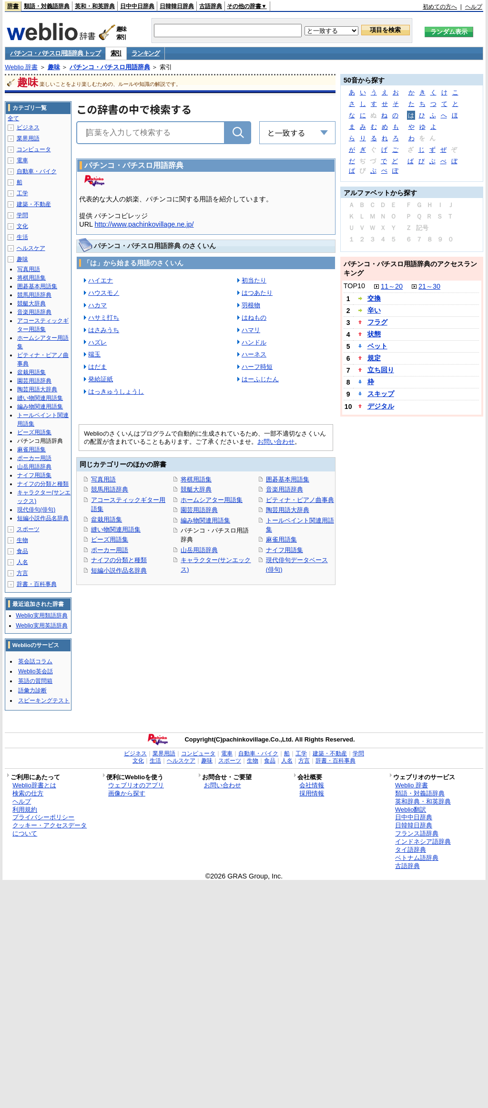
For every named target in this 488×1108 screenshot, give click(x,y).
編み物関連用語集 (205, 520)
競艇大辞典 (196, 489)
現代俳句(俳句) (36, 509)
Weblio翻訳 (410, 809)
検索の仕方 (27, 793)
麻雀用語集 (281, 539)
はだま (97, 366)
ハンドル (254, 342)
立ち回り (380, 370)
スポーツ (28, 529)
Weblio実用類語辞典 (41, 615)
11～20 (392, 286)
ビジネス (28, 127)
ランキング (146, 53)
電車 (22, 160)
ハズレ (97, 342)
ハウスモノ (103, 292)
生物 (22, 540)
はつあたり (257, 292)
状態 (374, 334)
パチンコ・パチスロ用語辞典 (110, 67)
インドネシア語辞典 (423, 841)
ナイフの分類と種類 (119, 560)
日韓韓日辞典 (177, 6)
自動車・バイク (37, 171)
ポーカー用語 (109, 550)
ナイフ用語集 (284, 550)
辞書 (13, 6)
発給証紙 (100, 379)
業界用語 (28, 138)
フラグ (377, 322)
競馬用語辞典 (109, 489)
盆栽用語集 (106, 519)
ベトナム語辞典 (416, 857)
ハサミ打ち (103, 317)
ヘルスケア (31, 248)
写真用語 (103, 479)
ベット (377, 346)
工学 (22, 193)
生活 (22, 237)
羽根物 (251, 305)
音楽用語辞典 (284, 489)
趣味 (54, 67)
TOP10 (354, 286)
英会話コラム (35, 661)
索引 (116, 53)
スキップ (380, 393)
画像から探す (126, 793)
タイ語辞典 (410, 849)
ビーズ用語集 (109, 539)
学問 (22, 215)
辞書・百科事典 (37, 584)
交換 (374, 298)
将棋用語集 (196, 479)
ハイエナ (100, 280)
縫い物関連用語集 (116, 529)
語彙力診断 (32, 690)
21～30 (429, 286)
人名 (22, 562)
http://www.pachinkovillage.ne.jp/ (144, 224)
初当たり (254, 280)
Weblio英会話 (35, 671)
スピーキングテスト (44, 700)
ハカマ (97, 305)
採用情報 (311, 793)
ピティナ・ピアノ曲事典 (300, 499)
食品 (22, 551)
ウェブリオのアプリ (136, 785)
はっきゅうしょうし (116, 391)
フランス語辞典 (416, 833)
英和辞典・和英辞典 (423, 801)
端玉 (94, 354)
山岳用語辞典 (199, 550)
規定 (374, 358)
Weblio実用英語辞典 (41, 625)
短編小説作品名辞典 (119, 570)
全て (13, 118)
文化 (22, 226)
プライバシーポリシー (43, 817)
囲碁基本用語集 (287, 479)
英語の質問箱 (35, 681)
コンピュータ (34, 149)
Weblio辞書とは (34, 785)
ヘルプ (473, 6)
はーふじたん (260, 379)
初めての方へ (440, 6)
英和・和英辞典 (95, 6)
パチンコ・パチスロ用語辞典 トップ (55, 53)
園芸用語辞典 (199, 509)
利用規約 (24, 809)
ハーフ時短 (257, 366)
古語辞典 (210, 6)
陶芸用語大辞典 (287, 509)
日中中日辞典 (137, 6)
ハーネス (254, 354)
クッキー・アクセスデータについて (49, 829)
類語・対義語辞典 (47, 6)
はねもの (254, 317)
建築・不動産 (34, 204)
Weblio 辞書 (21, 67)
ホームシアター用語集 (212, 499)
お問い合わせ (276, 441)
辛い (374, 310)
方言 (22, 573)
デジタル (380, 406)
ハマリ (251, 330)
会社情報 (311, 785)
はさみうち (103, 330)
